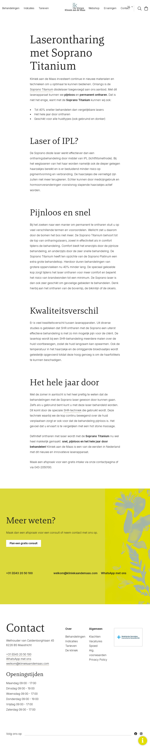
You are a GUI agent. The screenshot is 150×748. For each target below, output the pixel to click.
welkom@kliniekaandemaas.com (75, 573)
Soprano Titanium (41, 89)
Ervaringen (110, 8)
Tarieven (44, 8)
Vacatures (95, 641)
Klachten (95, 636)
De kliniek (71, 650)
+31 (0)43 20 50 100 (19, 573)
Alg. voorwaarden (97, 653)
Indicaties (29, 8)
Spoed (93, 646)
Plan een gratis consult (24, 543)
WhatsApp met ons (113, 573)
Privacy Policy (98, 659)
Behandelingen (10, 8)
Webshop (93, 8)
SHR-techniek (72, 410)
